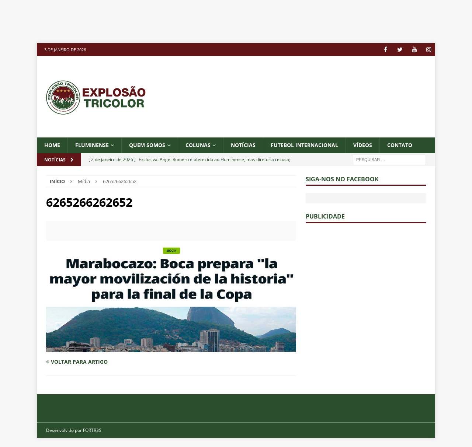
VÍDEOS (362, 145)
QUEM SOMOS (147, 145)
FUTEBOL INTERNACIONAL (304, 145)
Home (52, 145)
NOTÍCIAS (243, 145)
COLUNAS (198, 145)
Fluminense (92, 145)
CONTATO (399, 145)
